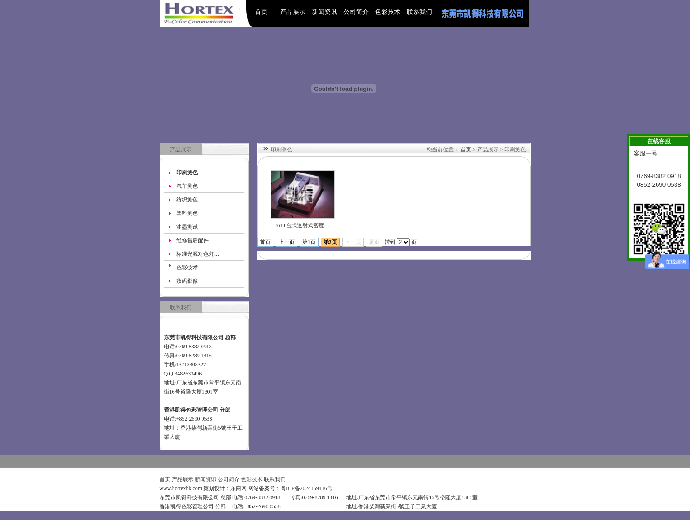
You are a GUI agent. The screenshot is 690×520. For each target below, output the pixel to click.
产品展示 (292, 12)
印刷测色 (187, 172)
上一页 (286, 242)
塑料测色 (187, 213)
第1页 (309, 242)
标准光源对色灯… (198, 254)
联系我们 (419, 12)
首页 (261, 12)
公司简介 (356, 12)
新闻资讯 (324, 12)
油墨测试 (187, 227)
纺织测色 (187, 200)
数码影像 (187, 281)
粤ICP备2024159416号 (307, 488)
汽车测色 (187, 186)
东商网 (238, 488)
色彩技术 (387, 12)
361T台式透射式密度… (302, 225)
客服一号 (645, 153)
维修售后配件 (192, 240)
